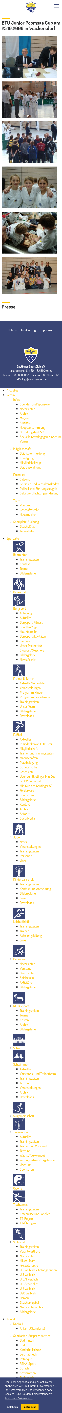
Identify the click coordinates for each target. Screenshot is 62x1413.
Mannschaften (29, 758)
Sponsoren (27, 795)
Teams (24, 568)
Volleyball (19, 1242)
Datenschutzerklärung (22, 330)
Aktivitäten (27, 982)
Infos (16, 399)
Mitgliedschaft (22, 448)
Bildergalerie (28, 573)
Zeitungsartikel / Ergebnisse (37, 1160)
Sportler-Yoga (28, 627)
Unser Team (27, 706)
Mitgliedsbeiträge (30, 462)
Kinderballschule (23, 879)
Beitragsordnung (30, 467)
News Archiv (28, 659)
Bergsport (19, 608)
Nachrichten (27, 409)
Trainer (24, 931)
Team (16, 500)
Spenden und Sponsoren (35, 404)
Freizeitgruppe (29, 1265)
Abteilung (26, 613)
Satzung (25, 479)
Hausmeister (28, 514)
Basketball (19, 592)
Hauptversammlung (32, 427)
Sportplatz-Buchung (26, 522)
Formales (19, 474)
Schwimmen (21, 1064)
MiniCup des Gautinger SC (36, 786)
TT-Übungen (28, 1223)
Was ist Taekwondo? (32, 1155)
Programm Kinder (31, 692)
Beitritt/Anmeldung (32, 453)
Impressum (47, 330)
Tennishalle (27, 531)
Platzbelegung (29, 762)
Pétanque (19, 959)
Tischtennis (20, 1204)
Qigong (17, 1188)
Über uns (25, 1164)
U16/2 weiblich (29, 1284)
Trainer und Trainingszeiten (37, 753)
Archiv (24, 413)
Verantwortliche (30, 1251)
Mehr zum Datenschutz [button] (19, 1398)
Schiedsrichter (29, 767)
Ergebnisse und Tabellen (35, 1214)
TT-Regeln (26, 1218)
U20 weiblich (28, 1293)
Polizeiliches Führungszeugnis (38, 488)
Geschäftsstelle (29, 510)
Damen (24, 1298)
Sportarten (14, 538)
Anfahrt (25, 813)
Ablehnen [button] (12, 1407)
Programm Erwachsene (35, 697)
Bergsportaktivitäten (33, 636)
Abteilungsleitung (31, 935)
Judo (16, 837)
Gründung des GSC (32, 432)
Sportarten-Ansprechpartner (31, 1335)
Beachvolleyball (30, 1302)
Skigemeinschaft (23, 1116)
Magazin (25, 418)
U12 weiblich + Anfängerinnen (38, 1270)
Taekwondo (20, 1132)
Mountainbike (28, 631)
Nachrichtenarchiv (31, 1307)
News (23, 842)
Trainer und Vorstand (33, 1146)
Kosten (24, 1020)
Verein (11, 395)
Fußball (17, 734)
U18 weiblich (27, 1288)
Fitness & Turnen (24, 678)
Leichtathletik (21, 921)
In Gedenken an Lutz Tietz (36, 744)
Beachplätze (27, 526)
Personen (26, 856)
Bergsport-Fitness (31, 622)
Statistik (25, 423)
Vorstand (25, 505)
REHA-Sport (21, 1006)
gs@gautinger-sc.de (35, 379)
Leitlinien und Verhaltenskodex (39, 484)
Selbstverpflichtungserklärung (39, 493)
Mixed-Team (28, 1260)
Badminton (20, 554)
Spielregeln (27, 977)
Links (23, 860)
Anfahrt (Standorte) (32, 1328)
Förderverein (28, 790)
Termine (25, 1083)
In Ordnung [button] (29, 1407)
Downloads (27, 715)
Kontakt (25, 564)
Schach (17, 1048)
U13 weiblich (27, 1274)
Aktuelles (12, 390)
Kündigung (27, 458)
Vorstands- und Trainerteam (38, 1073)
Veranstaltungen (30, 688)
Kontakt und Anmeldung (35, 888)
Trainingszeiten (29, 559)
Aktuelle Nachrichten (33, 683)
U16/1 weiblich (29, 1279)
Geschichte (27, 772)
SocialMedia (27, 818)
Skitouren (26, 641)
